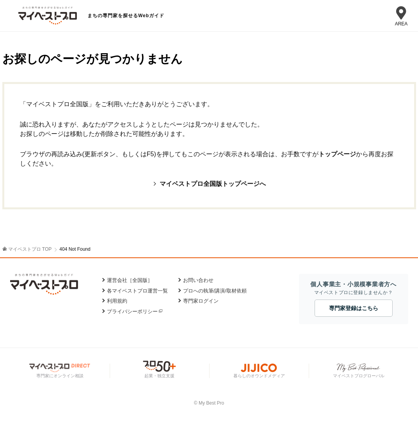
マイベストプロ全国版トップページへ (213, 183)
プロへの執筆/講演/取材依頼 (215, 291)
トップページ (337, 154)
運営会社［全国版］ (130, 280)
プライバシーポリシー (132, 311)
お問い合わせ (198, 280)
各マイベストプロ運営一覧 (137, 291)
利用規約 (117, 301)
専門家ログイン (201, 301)
